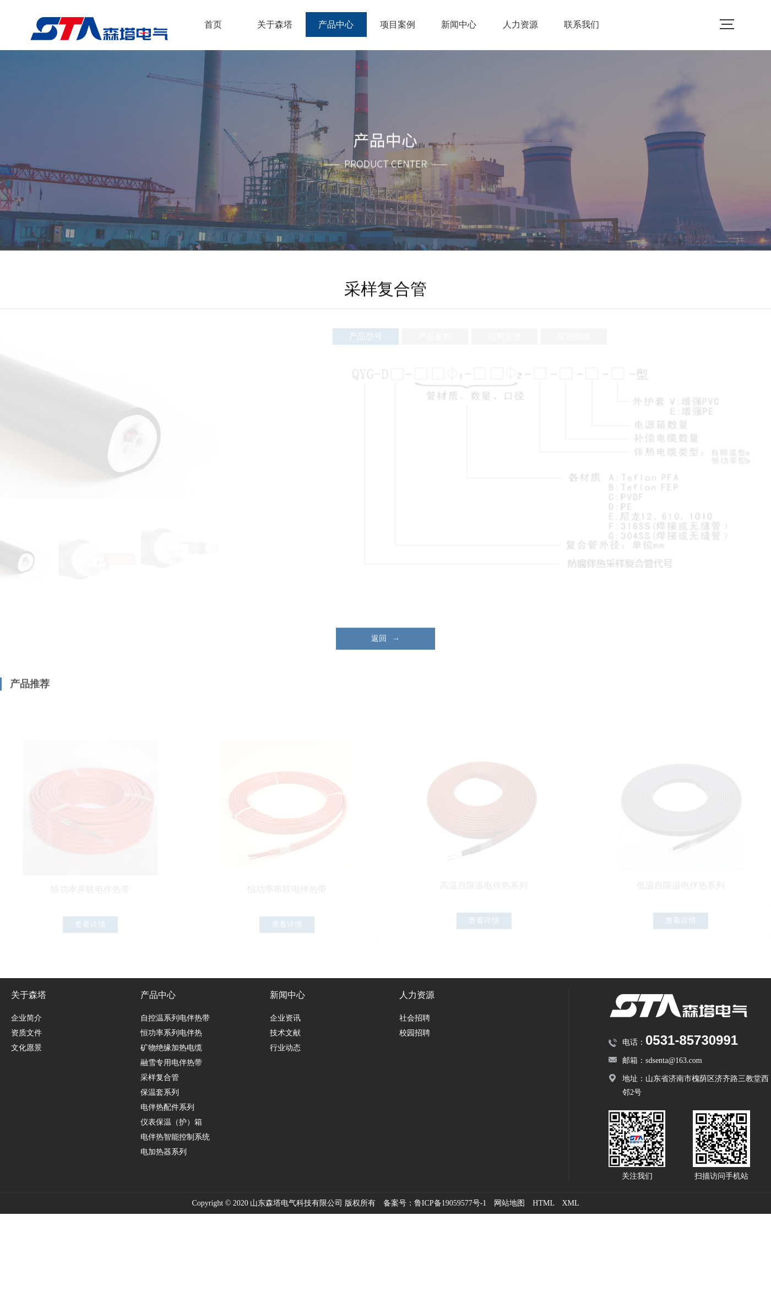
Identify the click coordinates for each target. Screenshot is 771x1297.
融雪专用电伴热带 (171, 1063)
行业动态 (285, 1048)
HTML (543, 1203)
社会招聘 (414, 1018)
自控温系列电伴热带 (175, 1018)
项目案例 (397, 24)
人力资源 (520, 24)
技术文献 (285, 1033)
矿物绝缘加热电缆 (171, 1048)
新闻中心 (458, 24)
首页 (213, 24)
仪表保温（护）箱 (171, 1122)
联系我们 (581, 24)
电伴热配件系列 (167, 1107)
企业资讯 (285, 1018)
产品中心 (336, 24)
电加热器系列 (163, 1152)
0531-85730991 (691, 1040)
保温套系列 (159, 1092)
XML (570, 1203)
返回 (385, 649)
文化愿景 (26, 1048)
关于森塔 (274, 24)
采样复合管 (159, 1077)
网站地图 (509, 1203)
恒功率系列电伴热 (171, 1033)
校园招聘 (414, 1033)
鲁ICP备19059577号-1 (450, 1203)
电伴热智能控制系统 (175, 1137)
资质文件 (26, 1033)
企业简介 (26, 1018)
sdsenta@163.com (673, 1060)
